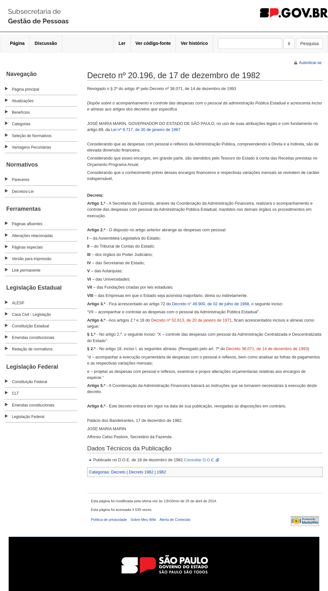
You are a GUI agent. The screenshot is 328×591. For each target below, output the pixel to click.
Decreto (118, 472)
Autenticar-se (310, 63)
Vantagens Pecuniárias (31, 147)
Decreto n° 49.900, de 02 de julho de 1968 (210, 303)
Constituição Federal (29, 382)
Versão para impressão (31, 259)
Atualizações (23, 101)
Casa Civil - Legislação (31, 314)
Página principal (25, 89)
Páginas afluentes (27, 224)
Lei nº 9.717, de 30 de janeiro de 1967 (146, 129)
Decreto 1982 (141, 472)
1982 (161, 472)
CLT (15, 393)
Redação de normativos (32, 349)
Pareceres (20, 179)
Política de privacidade (109, 519)
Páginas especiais (27, 247)
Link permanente (26, 270)
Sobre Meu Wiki (143, 519)
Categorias (21, 124)
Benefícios (21, 112)
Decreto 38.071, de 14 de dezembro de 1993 (267, 348)
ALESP (18, 303)
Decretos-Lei (23, 191)
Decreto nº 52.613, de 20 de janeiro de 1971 (191, 320)
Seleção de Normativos (32, 136)
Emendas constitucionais (33, 337)
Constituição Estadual (30, 326)
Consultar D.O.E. (199, 459)
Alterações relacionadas (32, 236)
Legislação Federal (28, 417)
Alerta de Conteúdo (175, 519)
